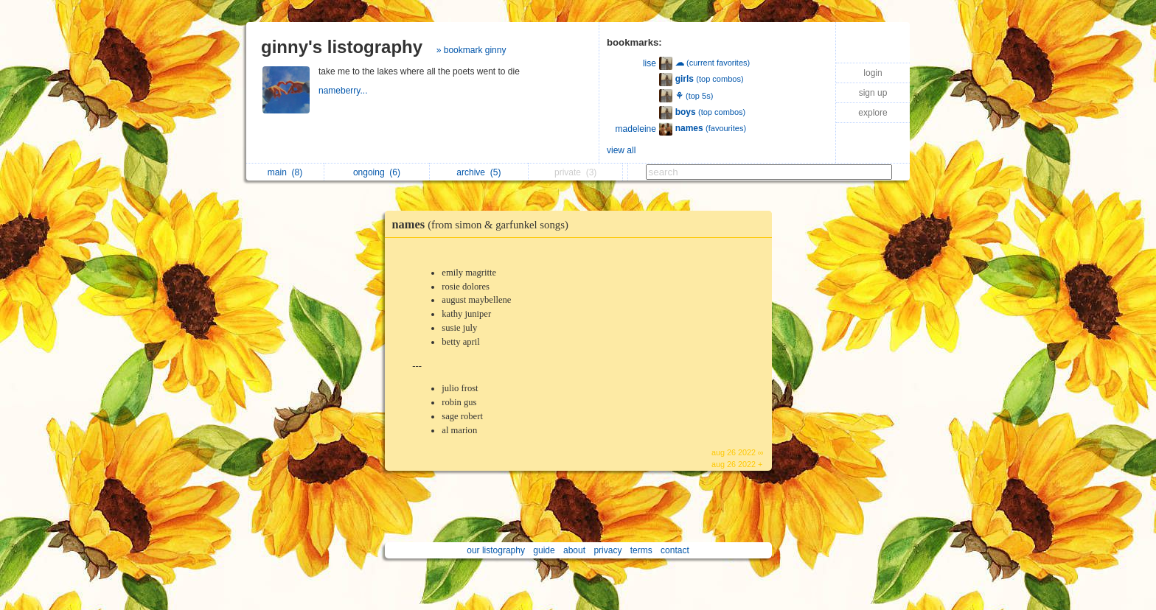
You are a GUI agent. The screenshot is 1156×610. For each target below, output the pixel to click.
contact (675, 550)
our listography (496, 550)
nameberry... (344, 90)
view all (621, 150)
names (484, 224)
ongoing (376, 172)
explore (872, 113)
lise (649, 63)
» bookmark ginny (471, 50)
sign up (873, 93)
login (872, 73)
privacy (607, 550)
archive (478, 172)
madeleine (636, 129)
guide (543, 550)
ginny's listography (341, 47)
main (285, 172)
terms (641, 550)
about (574, 550)
